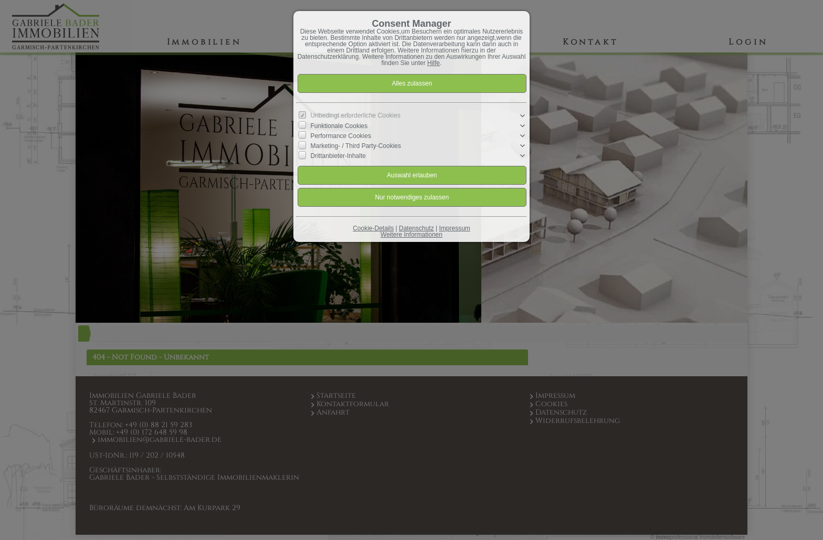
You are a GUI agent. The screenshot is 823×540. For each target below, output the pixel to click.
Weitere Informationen (411, 234)
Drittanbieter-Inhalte (338, 156)
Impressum (454, 228)
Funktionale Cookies (339, 126)
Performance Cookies (341, 136)
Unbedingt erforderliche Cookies (355, 115)
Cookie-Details (373, 228)
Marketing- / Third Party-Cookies (356, 146)
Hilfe (433, 63)
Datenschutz (416, 228)
